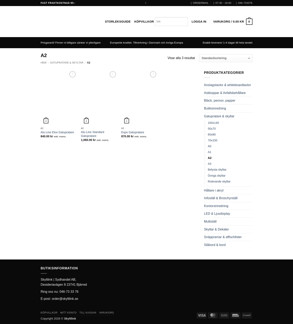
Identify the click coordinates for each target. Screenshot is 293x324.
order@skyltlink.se (65, 298)
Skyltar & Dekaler (216, 229)
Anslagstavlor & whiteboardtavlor (227, 85)
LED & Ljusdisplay (217, 213)
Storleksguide (118, 21)
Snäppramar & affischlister (223, 237)
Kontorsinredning (216, 206)
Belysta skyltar (217, 169)
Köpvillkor (144, 21)
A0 (210, 146)
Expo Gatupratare (132, 132)
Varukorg (106, 312)
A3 (210, 163)
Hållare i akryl (214, 190)
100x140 (213, 122)
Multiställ (210, 221)
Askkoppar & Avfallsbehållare (225, 93)
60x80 (212, 134)
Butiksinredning (215, 108)
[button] (199, 21)
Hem (43, 62)
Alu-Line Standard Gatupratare (92, 134)
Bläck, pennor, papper (220, 100)
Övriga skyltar (217, 175)
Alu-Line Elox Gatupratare (57, 132)
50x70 (212, 128)
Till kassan (87, 312)
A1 (210, 152)
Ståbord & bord (215, 245)
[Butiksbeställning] (225, 58)
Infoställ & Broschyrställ (221, 198)
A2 (210, 157)
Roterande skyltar (219, 181)
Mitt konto (68, 312)
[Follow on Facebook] (146, 3)
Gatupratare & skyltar (66, 62)
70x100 (212, 140)
